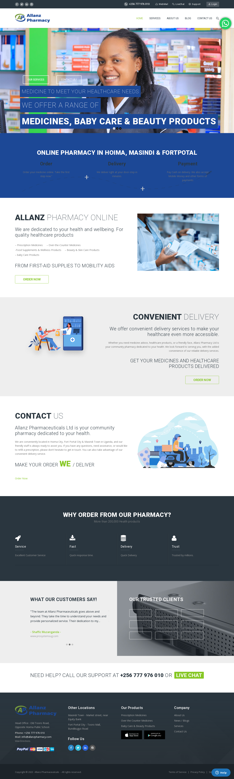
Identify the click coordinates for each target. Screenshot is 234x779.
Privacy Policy (198, 772)
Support (194, 4)
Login (213, 4)
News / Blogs (181, 720)
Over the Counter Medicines (137, 720)
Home (139, 18)
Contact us (204, 18)
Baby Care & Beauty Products (138, 726)
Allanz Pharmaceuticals (47, 772)
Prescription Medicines (134, 715)
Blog (188, 18)
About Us (173, 18)
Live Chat (189, 675)
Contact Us (180, 731)
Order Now (32, 279)
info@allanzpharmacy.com (36, 736)
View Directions (22, 741)
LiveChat (178, 4)
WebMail (161, 4)
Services (155, 18)
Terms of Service (178, 772)
